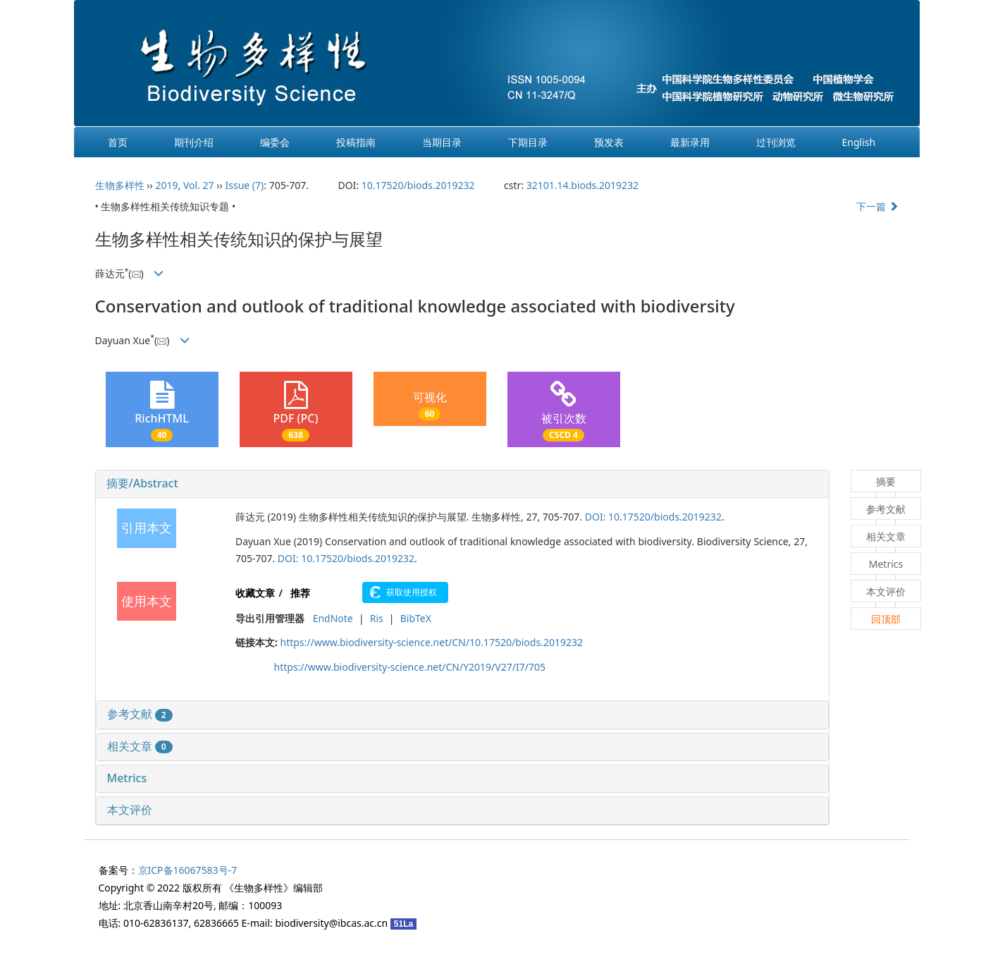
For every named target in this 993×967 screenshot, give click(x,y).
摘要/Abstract (142, 483)
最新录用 (690, 142)
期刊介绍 (194, 142)
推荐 (300, 593)
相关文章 (140, 746)
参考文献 (140, 714)
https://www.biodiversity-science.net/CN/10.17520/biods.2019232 (431, 642)
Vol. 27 (198, 185)
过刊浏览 (776, 142)
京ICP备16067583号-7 (188, 870)
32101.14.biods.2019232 (582, 185)
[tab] (462, 483)
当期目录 (442, 142)
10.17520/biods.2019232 (418, 185)
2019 (166, 185)
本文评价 (129, 809)
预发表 (609, 142)
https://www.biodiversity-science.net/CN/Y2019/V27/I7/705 (409, 667)
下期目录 (528, 142)
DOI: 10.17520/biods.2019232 (653, 516)
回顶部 (886, 619)
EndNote (333, 618)
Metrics (127, 778)
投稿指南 (356, 142)
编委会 (275, 142)
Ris (376, 618)
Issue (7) (245, 185)
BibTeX (415, 618)
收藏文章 (255, 593)
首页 (118, 142)
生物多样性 (119, 185)
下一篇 (877, 206)
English (859, 142)
